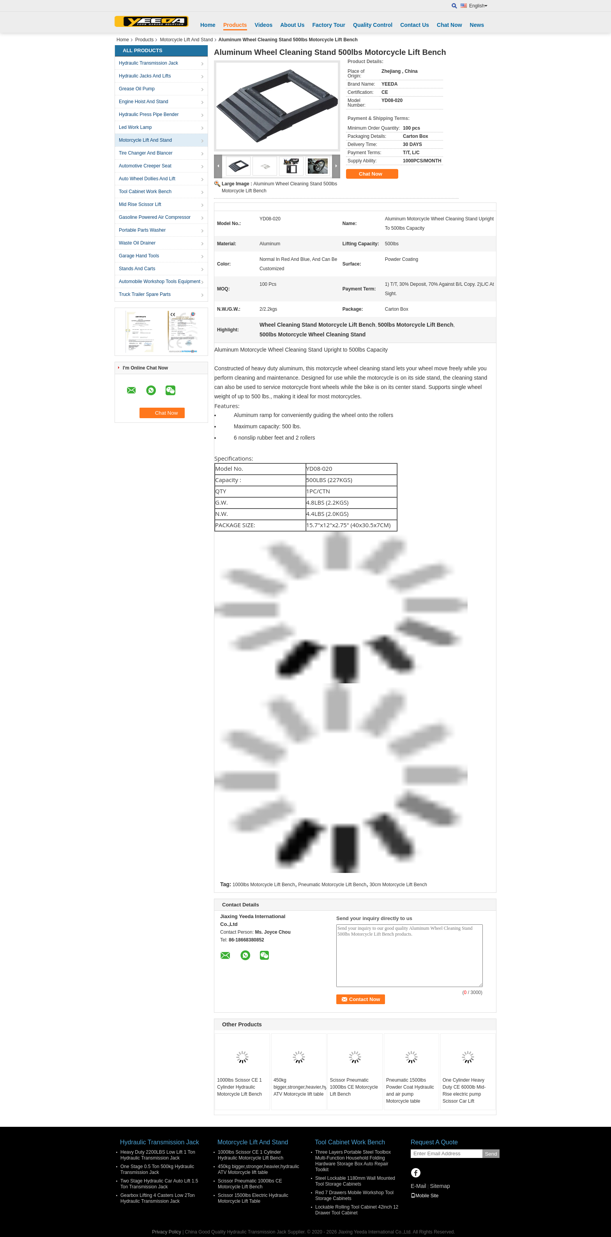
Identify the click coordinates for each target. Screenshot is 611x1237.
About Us (292, 25)
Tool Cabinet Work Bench (145, 191)
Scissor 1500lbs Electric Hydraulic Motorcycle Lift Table (253, 1198)
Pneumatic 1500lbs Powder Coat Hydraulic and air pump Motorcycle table (410, 1090)
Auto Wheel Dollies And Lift (147, 178)
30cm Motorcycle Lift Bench (398, 884)
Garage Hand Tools (139, 256)
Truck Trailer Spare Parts (145, 294)
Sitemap (440, 1186)
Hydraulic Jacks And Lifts (145, 76)
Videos (264, 25)
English (478, 6)
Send (491, 1154)
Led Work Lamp (135, 127)
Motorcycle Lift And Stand (186, 39)
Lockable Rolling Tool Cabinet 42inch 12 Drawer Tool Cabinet (356, 1210)
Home (207, 25)
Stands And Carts (137, 268)
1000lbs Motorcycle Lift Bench (264, 884)
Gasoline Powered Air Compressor (155, 217)
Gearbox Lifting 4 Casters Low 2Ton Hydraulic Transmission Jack (157, 1198)
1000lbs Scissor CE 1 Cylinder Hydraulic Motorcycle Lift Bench (239, 1087)
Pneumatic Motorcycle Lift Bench (332, 884)
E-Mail (418, 1186)
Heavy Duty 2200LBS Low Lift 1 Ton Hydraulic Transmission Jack (157, 1155)
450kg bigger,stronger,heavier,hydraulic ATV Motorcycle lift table (300, 1087)
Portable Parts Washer (142, 230)
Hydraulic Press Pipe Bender (148, 114)
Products (235, 25)
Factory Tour (328, 25)
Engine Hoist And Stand (143, 101)
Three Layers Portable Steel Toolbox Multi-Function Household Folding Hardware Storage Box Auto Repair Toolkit (353, 1160)
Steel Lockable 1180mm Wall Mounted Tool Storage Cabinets (355, 1181)
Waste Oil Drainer (137, 243)
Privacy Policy (166, 1232)
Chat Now (449, 25)
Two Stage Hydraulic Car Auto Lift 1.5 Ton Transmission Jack (159, 1183)
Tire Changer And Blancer (146, 153)
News (477, 25)
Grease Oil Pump (137, 88)
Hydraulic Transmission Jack (148, 63)
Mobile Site (424, 1195)
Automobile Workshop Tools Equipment (159, 281)
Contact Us (414, 25)
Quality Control (372, 25)
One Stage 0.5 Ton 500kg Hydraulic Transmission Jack (157, 1169)
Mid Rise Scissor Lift (140, 204)
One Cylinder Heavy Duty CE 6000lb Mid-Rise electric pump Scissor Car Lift (464, 1090)
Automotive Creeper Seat (145, 166)
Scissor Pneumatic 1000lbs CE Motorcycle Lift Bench (354, 1087)
